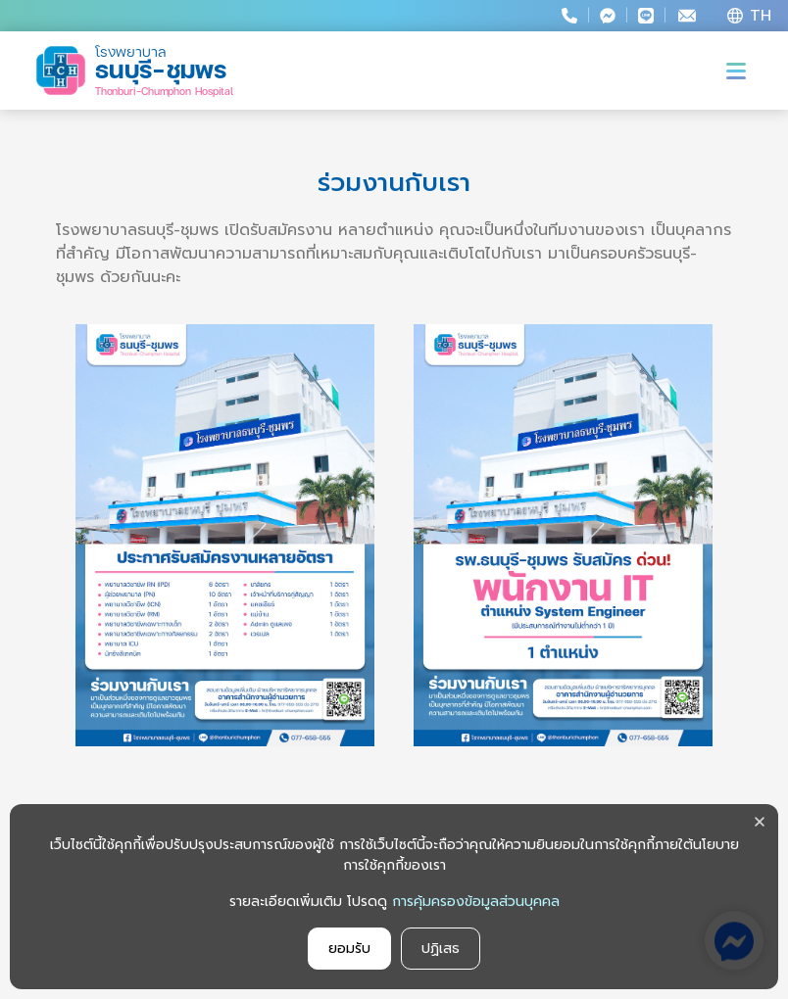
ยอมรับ (349, 948)
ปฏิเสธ (440, 948)
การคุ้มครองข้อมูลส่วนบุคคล (476, 901)
